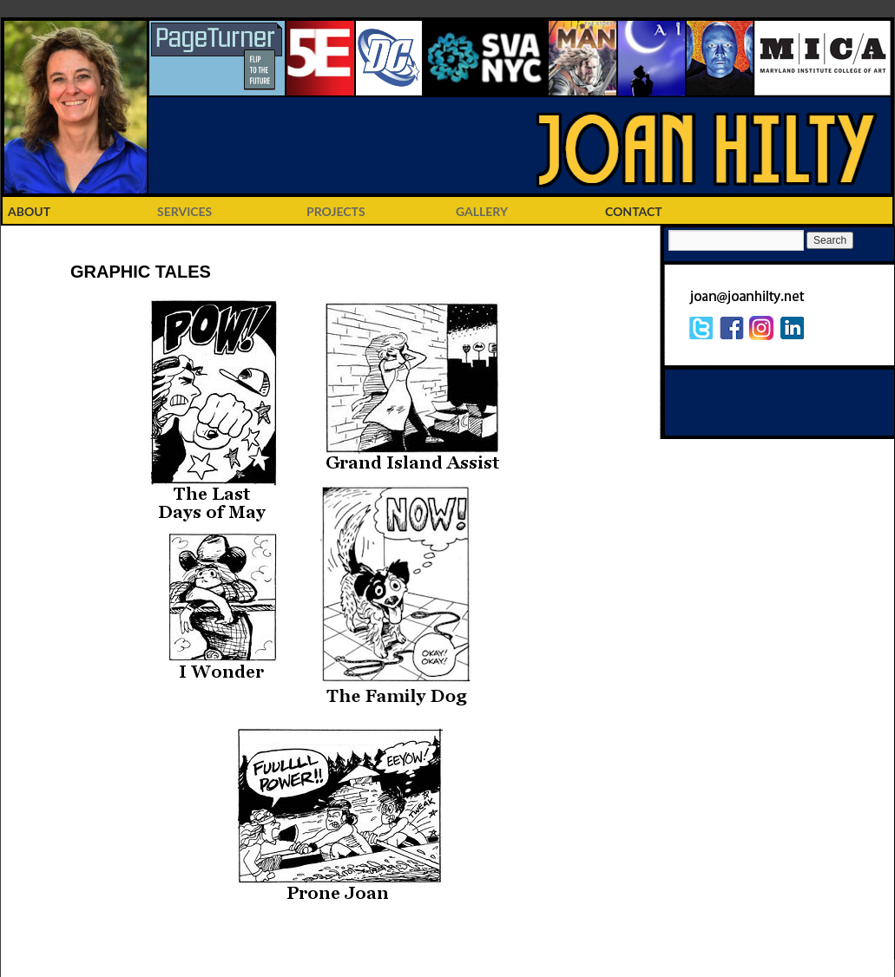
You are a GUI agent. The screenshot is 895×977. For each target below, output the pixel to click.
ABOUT (29, 211)
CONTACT (633, 211)
